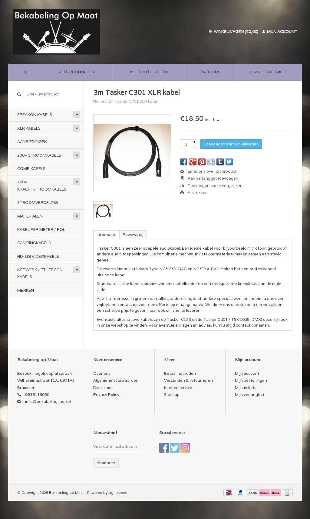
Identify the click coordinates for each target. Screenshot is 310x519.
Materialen (30, 216)
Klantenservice (267, 72)
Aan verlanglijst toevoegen (209, 178)
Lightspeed (117, 492)
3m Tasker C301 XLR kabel (133, 101)
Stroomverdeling (37, 202)
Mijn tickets (245, 387)
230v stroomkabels (39, 155)
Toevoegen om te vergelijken (211, 185)
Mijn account (279, 31)
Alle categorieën (149, 72)
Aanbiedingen (32, 141)
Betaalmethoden (180, 373)
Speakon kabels (34, 114)
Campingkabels (34, 242)
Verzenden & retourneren (188, 380)
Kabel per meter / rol (41, 229)
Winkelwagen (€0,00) (234, 31)
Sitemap (172, 394)
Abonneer (106, 462)
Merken (25, 290)
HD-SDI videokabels (38, 256)
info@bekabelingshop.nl (48, 401)
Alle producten (77, 72)
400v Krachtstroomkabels (41, 185)
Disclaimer (103, 387)
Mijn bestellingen (251, 380)
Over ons (210, 72)
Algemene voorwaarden (115, 380)
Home (25, 72)
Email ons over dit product (208, 171)
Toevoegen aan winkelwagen (231, 144)
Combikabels (31, 168)
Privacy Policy (106, 394)
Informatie (106, 234)
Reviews (133, 234)
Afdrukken (194, 192)
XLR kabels (29, 128)
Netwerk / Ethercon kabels (40, 273)
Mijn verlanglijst (249, 394)
